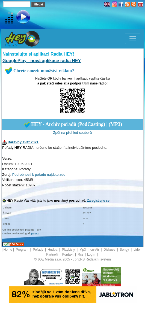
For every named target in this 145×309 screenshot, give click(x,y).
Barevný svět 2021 (23, 142)
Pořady (38, 250)
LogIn (91, 254)
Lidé (137, 250)
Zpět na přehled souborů (72, 133)
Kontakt (68, 254)
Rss (81, 254)
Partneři (52, 254)
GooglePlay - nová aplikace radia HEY (41, 60)
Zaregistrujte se (98, 200)
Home (8, 250)
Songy (125, 250)
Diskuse (109, 250)
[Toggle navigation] (132, 38)
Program (22, 250)
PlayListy (69, 250)
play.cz (35, 233)
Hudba (53, 250)
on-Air (95, 250)
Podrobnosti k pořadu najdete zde (38, 174)
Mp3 (83, 250)
